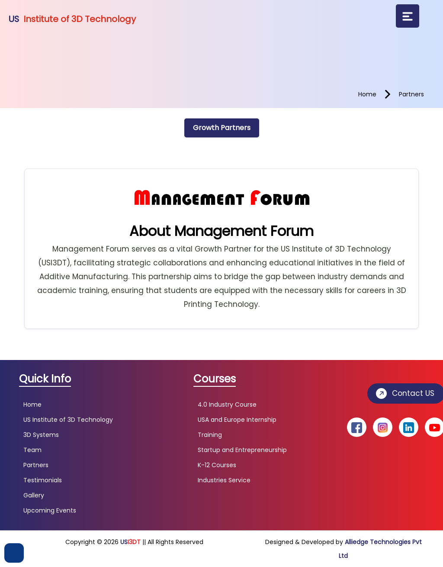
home (367, 94)
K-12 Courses (217, 465)
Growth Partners (221, 128)
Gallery (33, 495)
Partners (35, 465)
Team (32, 450)
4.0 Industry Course (227, 404)
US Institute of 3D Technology (68, 419)
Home (32, 404)
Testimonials (42, 480)
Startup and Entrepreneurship (242, 450)
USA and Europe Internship (237, 419)
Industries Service (224, 480)
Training (210, 434)
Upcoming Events (49, 510)
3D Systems (41, 434)
